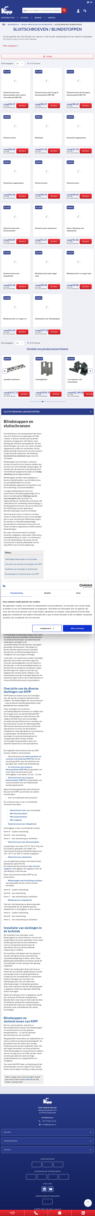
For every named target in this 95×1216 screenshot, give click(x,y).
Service (7, 1150)
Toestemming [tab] (16, 593)
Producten (7, 18)
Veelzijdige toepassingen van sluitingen (21, 559)
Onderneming (11, 1141)
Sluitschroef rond (18, 810)
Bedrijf (38, 18)
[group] (16, 377)
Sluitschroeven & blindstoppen (22, 412)
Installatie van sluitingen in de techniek (21, 569)
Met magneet (16, 820)
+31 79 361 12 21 (47, 1121)
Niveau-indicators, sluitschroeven (36, 24)
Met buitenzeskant (18, 817)
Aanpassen (47, 628)
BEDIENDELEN (13, 24)
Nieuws (7, 1132)
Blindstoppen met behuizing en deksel (25, 880)
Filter (47, 56)
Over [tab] (78, 593)
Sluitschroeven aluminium (20, 857)
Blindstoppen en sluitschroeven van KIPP (22, 574)
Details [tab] (47, 593)
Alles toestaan (77, 628)
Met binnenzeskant (18, 813)
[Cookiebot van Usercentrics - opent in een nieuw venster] (81, 586)
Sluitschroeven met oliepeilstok (22, 824)
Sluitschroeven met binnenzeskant (23, 842)
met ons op (30, 1079)
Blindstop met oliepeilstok (20, 900)
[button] (30, 401)
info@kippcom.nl (47, 1125)
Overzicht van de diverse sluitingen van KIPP (23, 564)
